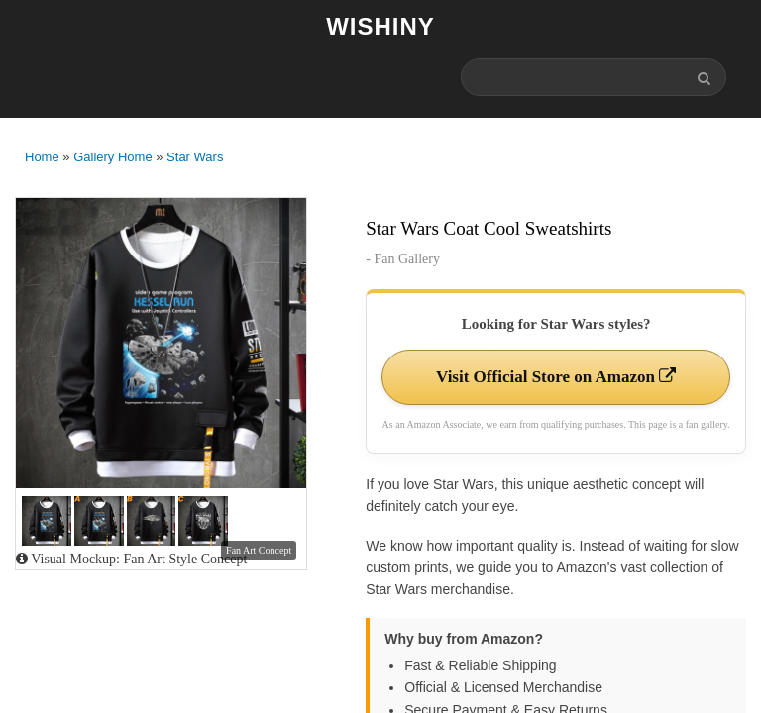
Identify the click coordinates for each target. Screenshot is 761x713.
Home (42, 157)
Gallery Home (112, 157)
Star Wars (194, 157)
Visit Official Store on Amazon (556, 376)
